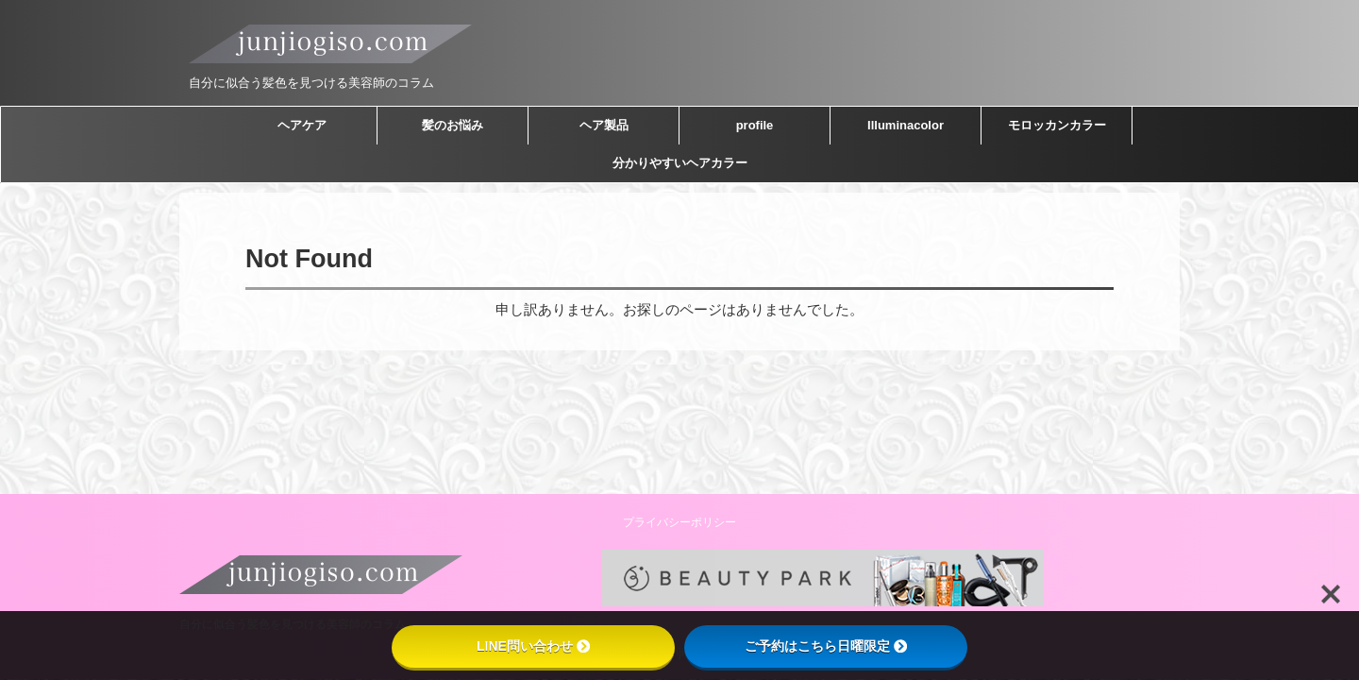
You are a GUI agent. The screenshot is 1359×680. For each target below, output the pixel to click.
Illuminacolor (905, 125)
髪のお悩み (452, 125)
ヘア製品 (604, 125)
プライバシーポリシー (679, 522)
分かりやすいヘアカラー (679, 163)
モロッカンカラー (1057, 125)
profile (755, 125)
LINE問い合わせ (533, 646)
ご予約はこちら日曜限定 (826, 646)
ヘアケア (302, 125)
